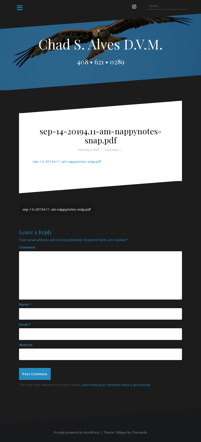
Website (26, 344)
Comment (27, 247)
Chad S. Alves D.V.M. (100, 44)
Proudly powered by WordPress (77, 432)
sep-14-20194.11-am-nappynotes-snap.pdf (67, 161)
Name (25, 304)
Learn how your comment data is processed (115, 384)
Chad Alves (112, 150)
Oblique (121, 432)
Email (25, 324)
